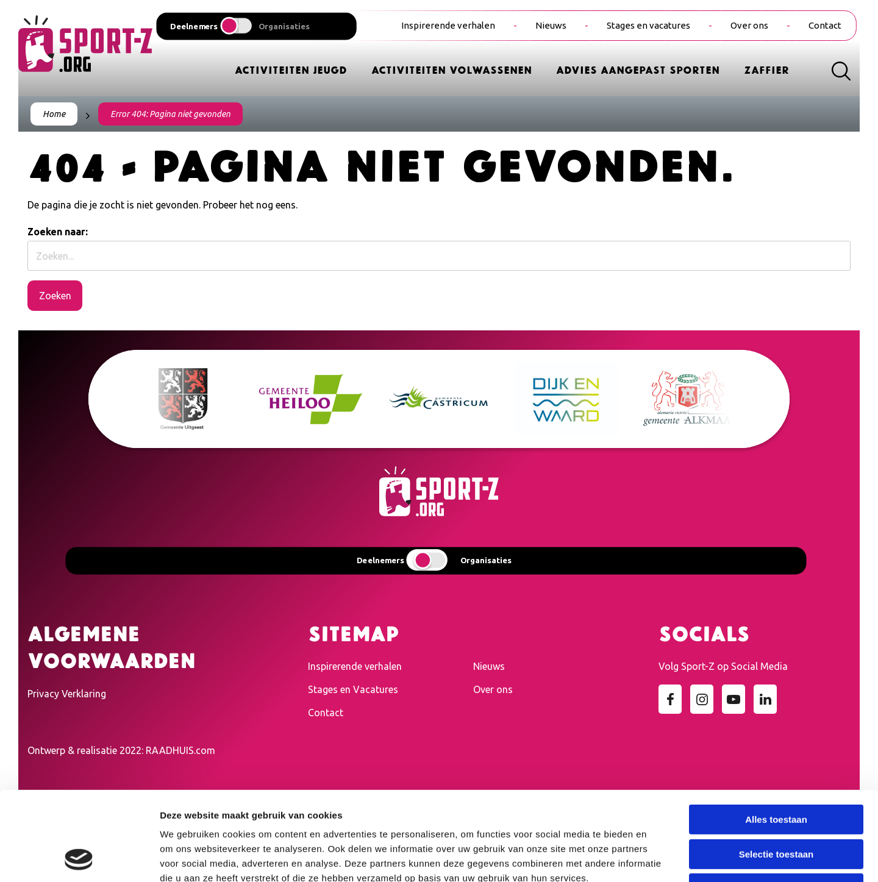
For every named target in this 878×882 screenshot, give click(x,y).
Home (54, 114)
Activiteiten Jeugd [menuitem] (291, 69)
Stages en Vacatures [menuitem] (353, 689)
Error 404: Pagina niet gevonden (170, 114)
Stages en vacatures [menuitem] (648, 25)
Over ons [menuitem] (749, 25)
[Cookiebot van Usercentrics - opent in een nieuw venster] (79, 858)
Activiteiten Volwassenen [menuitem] (451, 69)
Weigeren (775, 805)
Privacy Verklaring (66, 693)
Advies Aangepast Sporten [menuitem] (637, 69)
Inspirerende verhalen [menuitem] (448, 25)
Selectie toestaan (776, 771)
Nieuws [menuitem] (550, 25)
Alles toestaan (776, 736)
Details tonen (659, 858)
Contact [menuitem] (824, 25)
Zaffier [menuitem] (766, 69)
